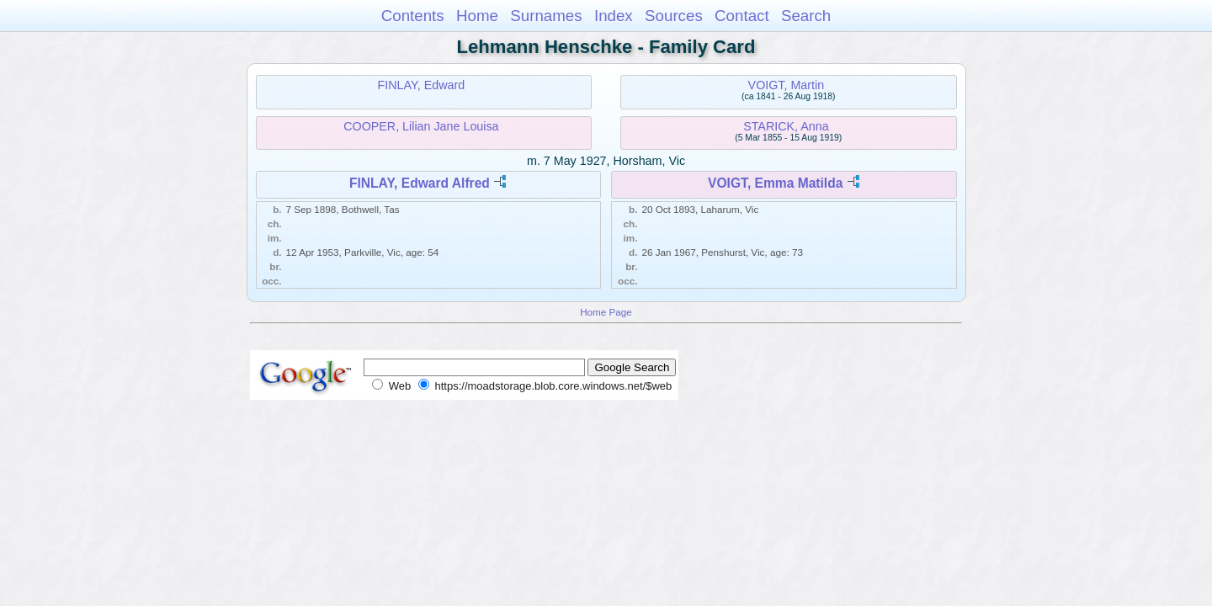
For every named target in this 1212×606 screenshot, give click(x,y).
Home (477, 15)
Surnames (546, 15)
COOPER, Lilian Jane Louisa (420, 126)
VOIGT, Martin (786, 85)
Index (613, 15)
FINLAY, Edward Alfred (419, 183)
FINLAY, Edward (421, 85)
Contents (412, 15)
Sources (674, 15)
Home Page (606, 311)
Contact (742, 15)
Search (806, 15)
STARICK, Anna (785, 126)
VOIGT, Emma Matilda (775, 183)
